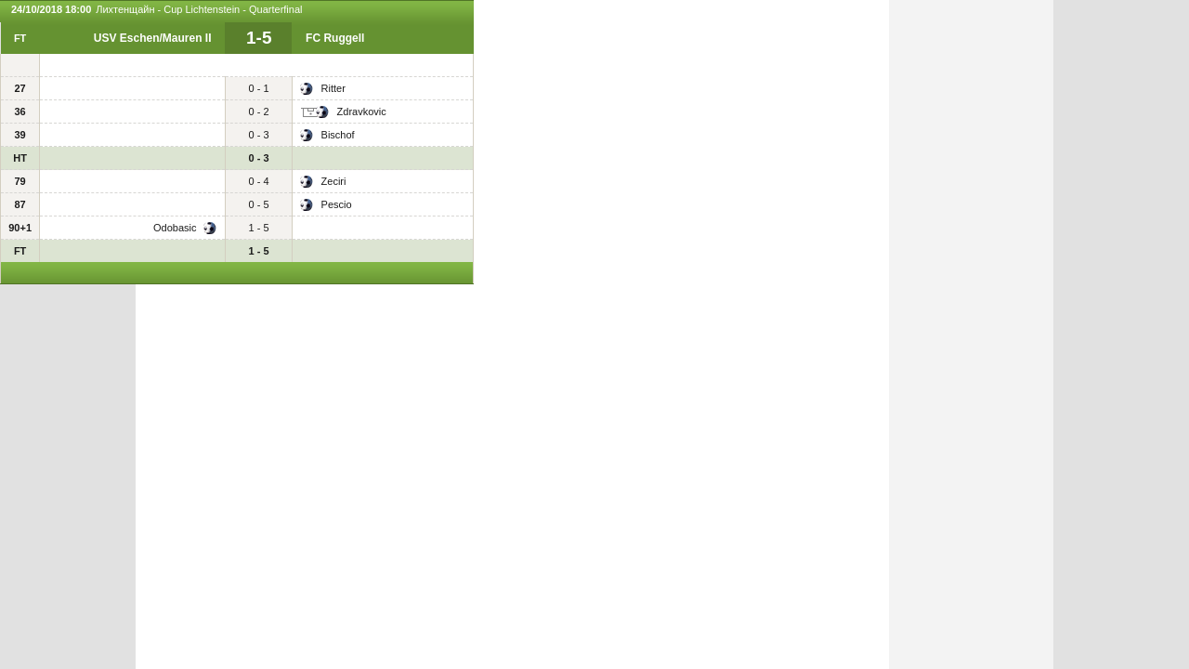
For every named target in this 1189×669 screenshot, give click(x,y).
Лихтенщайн (125, 9)
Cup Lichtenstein (201, 9)
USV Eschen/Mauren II (153, 38)
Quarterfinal (275, 9)
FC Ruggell (335, 38)
